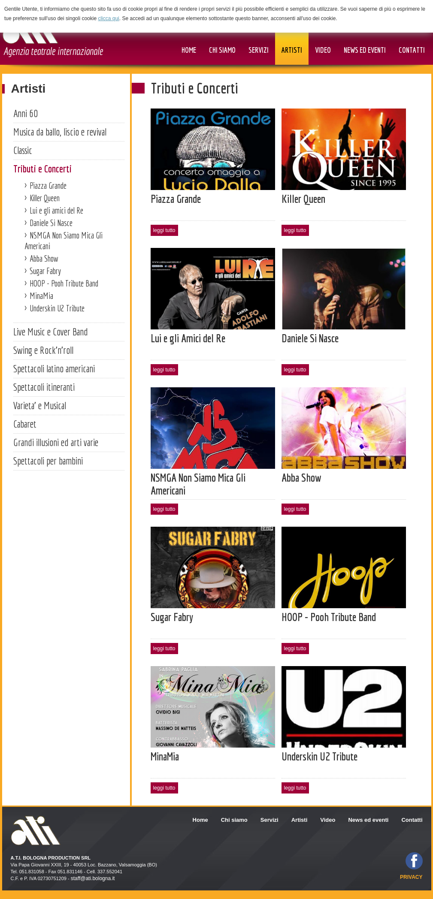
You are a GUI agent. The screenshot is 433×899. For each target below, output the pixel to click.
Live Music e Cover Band (50, 332)
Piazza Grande (48, 185)
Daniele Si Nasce (51, 223)
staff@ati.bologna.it (93, 878)
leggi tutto (164, 230)
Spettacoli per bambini (48, 461)
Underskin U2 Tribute (57, 308)
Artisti (28, 88)
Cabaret (24, 424)
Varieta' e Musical (39, 405)
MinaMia (41, 296)
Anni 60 (25, 113)
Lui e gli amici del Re (56, 210)
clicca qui (108, 18)
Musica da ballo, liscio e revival (59, 132)
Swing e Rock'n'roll (43, 350)
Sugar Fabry (45, 271)
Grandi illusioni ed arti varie (55, 442)
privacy (411, 877)
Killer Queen (45, 198)
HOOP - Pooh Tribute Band (64, 283)
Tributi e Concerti (42, 169)
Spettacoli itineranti (44, 387)
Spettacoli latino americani (54, 368)
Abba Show (44, 258)
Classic (22, 150)
